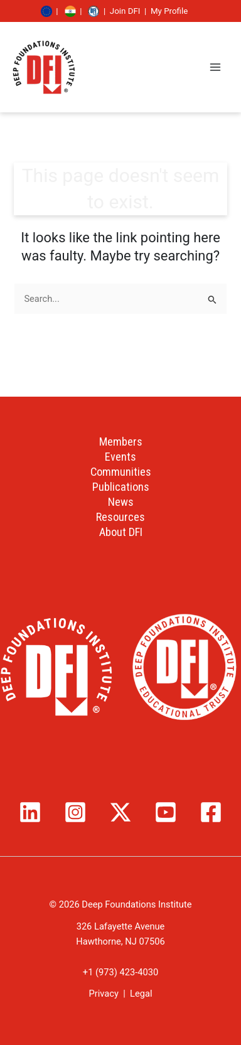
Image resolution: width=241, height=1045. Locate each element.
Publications (120, 486)
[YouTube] (165, 812)
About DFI (120, 532)
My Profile (169, 11)
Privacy (104, 993)
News (121, 501)
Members (120, 441)
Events (120, 456)
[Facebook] (211, 812)
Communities (120, 471)
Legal (141, 993)
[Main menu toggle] (215, 67)
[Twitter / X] (120, 812)
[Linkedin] (30, 812)
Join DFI (125, 11)
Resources (120, 516)
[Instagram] (75, 812)
